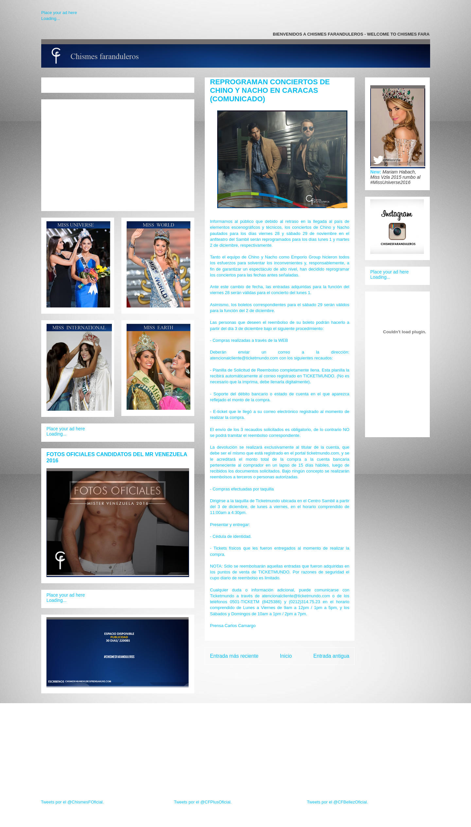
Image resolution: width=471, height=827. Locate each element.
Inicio (286, 656)
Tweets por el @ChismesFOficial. (72, 802)
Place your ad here (59, 12)
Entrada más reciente (234, 656)
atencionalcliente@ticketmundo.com (244, 358)
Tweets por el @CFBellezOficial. (337, 802)
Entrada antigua (331, 656)
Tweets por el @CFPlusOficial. (203, 802)
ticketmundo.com (323, 453)
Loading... (50, 18)
